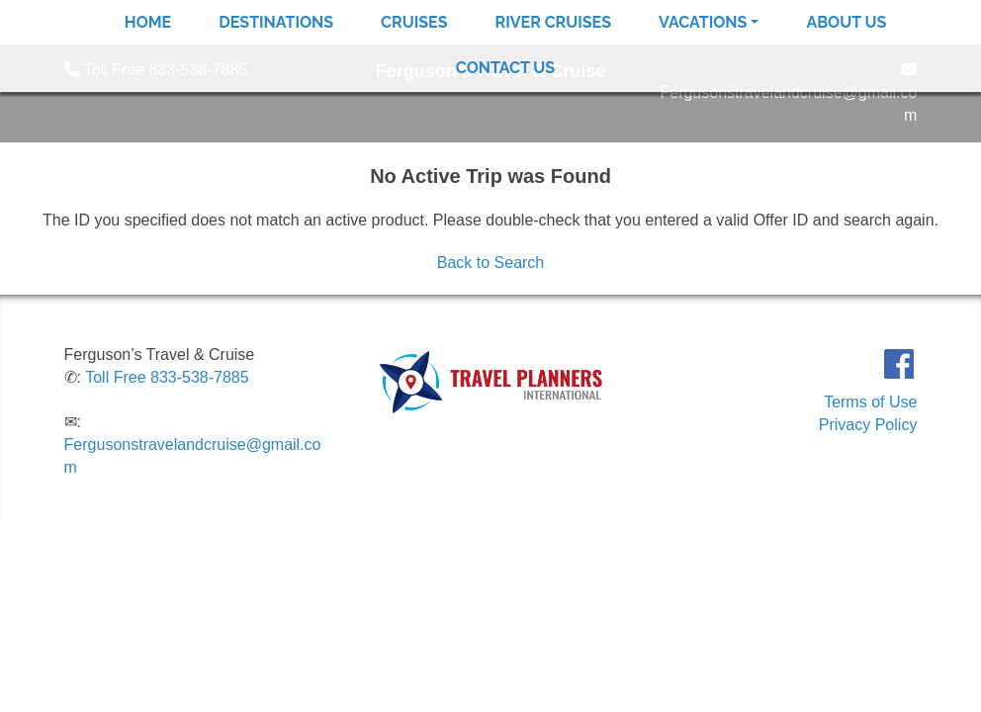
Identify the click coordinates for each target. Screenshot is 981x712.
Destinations (276, 22)
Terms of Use (870, 402)
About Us (846, 22)
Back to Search (491, 262)
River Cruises (553, 22)
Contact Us (505, 67)
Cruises (414, 22)
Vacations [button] (703, 22)
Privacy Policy (868, 424)
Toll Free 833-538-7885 (166, 377)
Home (148, 22)
